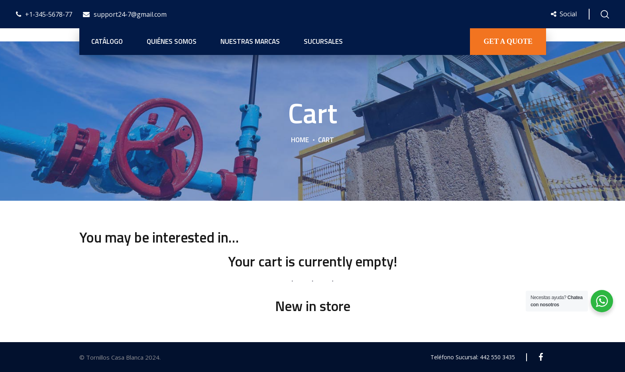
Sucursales (323, 41)
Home (300, 140)
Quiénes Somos (172, 41)
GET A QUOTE (508, 41)
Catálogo (107, 41)
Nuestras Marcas (250, 41)
